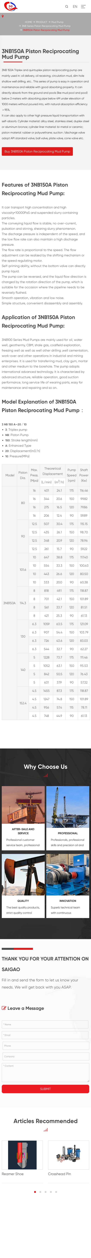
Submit (45, 1147)
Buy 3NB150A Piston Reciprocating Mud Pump (37, 209)
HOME (28, 22)
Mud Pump (57, 22)
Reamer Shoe (13, 1232)
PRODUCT (41, 22)
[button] (35, 1250)
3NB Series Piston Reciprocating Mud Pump (46, 25)
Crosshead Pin (59, 1232)
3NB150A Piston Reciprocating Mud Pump (46, 30)
